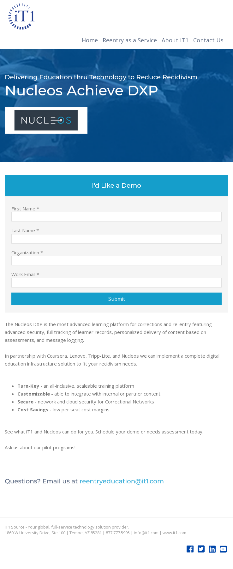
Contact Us (208, 40)
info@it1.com (146, 533)
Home (90, 40)
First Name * (25, 208)
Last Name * (25, 230)
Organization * (27, 252)
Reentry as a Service (130, 40)
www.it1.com (174, 533)
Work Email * (25, 274)
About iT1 (175, 40)
